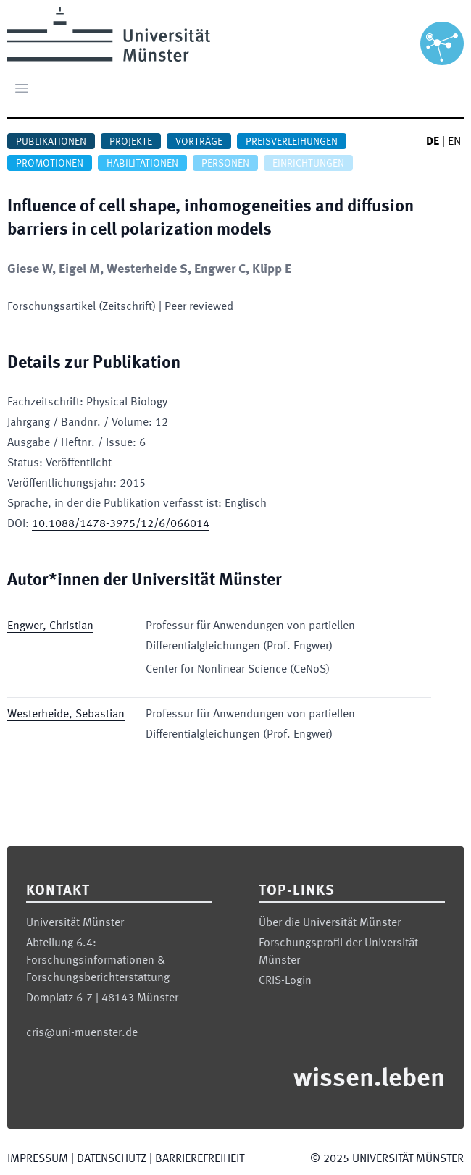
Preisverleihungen (292, 142)
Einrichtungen (308, 164)
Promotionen (49, 164)
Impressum (37, 1159)
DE (432, 142)
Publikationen (51, 142)
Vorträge (198, 142)
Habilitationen (142, 164)
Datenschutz (111, 1159)
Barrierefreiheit (199, 1159)
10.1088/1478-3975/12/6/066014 (120, 524)
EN (454, 142)
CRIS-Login (285, 981)
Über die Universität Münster (330, 923)
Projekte (130, 142)
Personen (225, 164)
